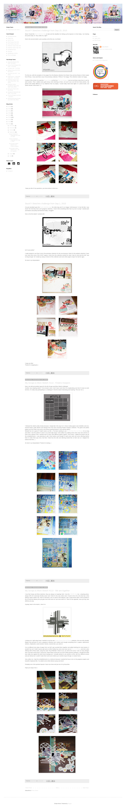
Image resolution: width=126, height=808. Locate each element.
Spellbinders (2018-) (13, 53)
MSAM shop (73, 594)
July (10, 156)
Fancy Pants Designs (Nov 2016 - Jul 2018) (14, 65)
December (12, 125)
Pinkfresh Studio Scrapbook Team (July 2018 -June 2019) (13, 86)
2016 (9, 121)
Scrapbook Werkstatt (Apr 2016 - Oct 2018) (14, 92)
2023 (9, 106)
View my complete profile (106, 49)
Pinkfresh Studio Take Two (14, 47)
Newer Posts (28, 787)
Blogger (69, 803)
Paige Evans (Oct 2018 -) (14, 29)
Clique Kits (10, 38)
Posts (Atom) (35, 790)
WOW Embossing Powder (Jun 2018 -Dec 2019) (14, 99)
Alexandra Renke (12, 36)
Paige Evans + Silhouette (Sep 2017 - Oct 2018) (14, 77)
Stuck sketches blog (40, 34)
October (11, 130)
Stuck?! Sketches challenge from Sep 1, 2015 (45, 203)
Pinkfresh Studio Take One (14, 45)
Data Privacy (97, 40)
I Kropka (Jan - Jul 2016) (14, 68)
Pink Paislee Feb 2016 (13, 42)
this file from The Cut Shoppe (75, 431)
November (12, 127)
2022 (9, 108)
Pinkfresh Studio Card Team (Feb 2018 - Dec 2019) (13, 81)
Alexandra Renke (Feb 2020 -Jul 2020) (13, 62)
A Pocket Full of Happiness (100, 60)
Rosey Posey (47, 80)
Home (57, 787)
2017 (9, 119)
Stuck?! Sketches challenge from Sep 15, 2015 (46, 30)
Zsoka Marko (105, 46)
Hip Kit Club (11, 40)
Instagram (10, 171)
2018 (9, 117)
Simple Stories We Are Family (63, 640)
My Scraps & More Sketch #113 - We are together (47, 590)
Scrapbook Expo (12, 49)
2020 (9, 113)
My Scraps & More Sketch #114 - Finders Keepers (47, 383)
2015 (9, 123)
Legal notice (97, 38)
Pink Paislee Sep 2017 (13, 44)
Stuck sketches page (46, 207)
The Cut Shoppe (62, 80)
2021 (9, 111)
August (11, 153)
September (12, 132)
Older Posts (86, 787)
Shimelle (10, 51)
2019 (9, 115)
